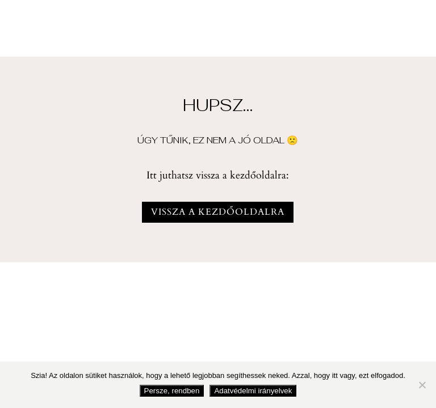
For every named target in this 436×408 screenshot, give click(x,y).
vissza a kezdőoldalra (217, 212)
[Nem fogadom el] (421, 384)
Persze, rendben (172, 390)
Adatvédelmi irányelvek (253, 390)
